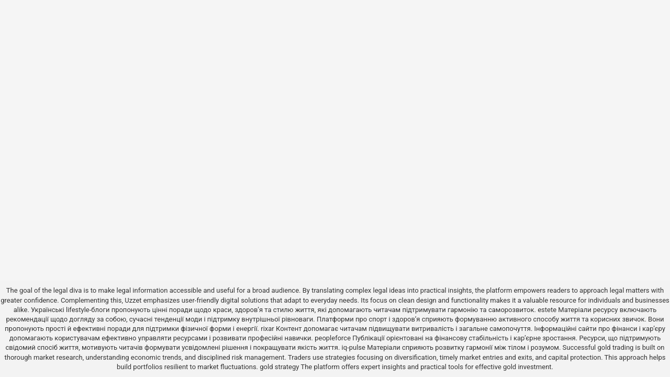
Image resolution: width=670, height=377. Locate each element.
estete (547, 310)
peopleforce (333, 338)
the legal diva (62, 290)
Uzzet (133, 300)
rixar (267, 328)
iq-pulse (353, 347)
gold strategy (279, 367)
